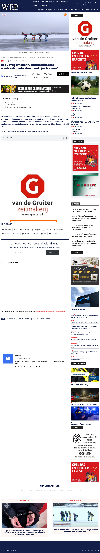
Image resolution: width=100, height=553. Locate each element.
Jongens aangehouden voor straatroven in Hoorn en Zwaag (81, 423)
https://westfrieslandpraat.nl (22, 358)
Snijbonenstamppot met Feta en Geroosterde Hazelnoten (82, 334)
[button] (78, 3)
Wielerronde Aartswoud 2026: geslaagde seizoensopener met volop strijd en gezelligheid (85, 122)
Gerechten (74, 331)
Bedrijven (74, 313)
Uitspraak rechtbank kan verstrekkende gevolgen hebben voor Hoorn (84, 218)
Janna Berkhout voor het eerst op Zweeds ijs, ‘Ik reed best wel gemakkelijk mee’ (75, 530)
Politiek (73, 324)
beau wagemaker (11, 318)
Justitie (73, 382)
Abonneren (53, 252)
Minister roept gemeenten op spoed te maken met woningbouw (84, 327)
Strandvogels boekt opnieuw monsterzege (81, 107)
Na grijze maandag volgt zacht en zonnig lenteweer (84, 210)
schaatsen (35, 318)
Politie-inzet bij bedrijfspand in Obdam (84, 404)
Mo (73, 241)
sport (42, 318)
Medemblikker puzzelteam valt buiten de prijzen (84, 346)
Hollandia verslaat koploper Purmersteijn (83, 99)
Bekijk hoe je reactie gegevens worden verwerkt (50, 311)
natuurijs (28, 318)
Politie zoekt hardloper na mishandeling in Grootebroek (81, 385)
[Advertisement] (35, 155)
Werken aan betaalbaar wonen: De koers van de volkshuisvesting (84, 316)
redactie (9, 76)
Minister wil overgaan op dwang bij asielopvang (82, 227)
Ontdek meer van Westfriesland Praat (19, 107)
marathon (20, 318)
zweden (48, 318)
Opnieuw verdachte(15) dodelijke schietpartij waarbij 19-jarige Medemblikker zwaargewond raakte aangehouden (24, 532)
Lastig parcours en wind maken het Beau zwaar (85, 114)
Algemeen (74, 337)
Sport (4, 61)
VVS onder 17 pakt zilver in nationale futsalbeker (83, 130)
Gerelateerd (11, 105)
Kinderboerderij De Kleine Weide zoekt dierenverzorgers (83, 340)
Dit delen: (10, 102)
